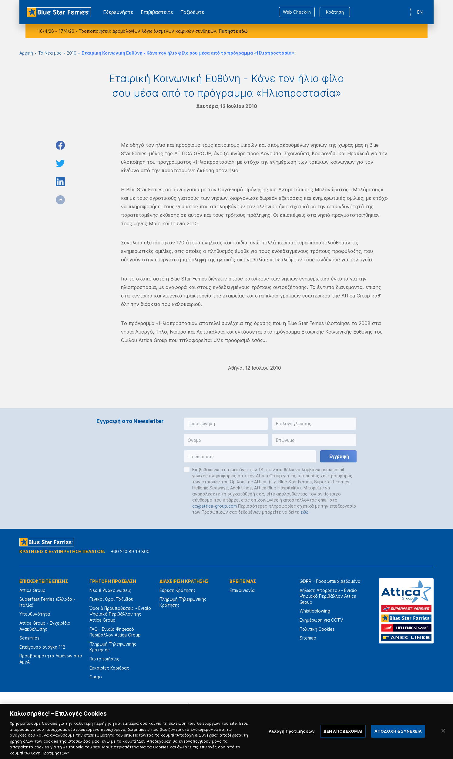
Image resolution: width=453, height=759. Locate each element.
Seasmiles (29, 637)
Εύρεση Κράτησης (177, 590)
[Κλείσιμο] (443, 738)
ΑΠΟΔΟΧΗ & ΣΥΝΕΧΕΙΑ (398, 739)
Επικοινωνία (242, 590)
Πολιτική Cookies (317, 629)
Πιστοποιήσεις (104, 658)
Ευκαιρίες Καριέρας (109, 667)
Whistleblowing (315, 610)
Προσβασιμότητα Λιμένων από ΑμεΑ (50, 658)
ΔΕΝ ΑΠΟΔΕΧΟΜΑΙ (343, 739)
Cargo (95, 676)
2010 (71, 52)
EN (420, 12)
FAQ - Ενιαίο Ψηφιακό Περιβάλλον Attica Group (115, 632)
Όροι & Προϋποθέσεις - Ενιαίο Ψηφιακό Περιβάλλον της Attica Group (120, 614)
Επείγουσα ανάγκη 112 (42, 647)
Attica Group (32, 590)
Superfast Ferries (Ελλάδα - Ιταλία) (47, 602)
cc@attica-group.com (214, 506)
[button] (226, 424)
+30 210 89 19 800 (130, 551)
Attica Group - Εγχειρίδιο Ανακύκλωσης (44, 626)
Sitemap (308, 637)
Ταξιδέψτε (192, 12)
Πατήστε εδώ (233, 31)
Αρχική (26, 52)
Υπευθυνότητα (34, 613)
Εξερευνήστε (118, 12)
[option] (159, 710)
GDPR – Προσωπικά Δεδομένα (330, 581)
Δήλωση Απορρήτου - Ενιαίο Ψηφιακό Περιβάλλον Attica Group (328, 596)
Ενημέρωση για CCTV (321, 620)
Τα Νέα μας (50, 52)
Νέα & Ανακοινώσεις (110, 590)
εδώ (304, 512)
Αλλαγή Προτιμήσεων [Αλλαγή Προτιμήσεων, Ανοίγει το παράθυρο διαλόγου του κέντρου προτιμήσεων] (292, 739)
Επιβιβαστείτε (157, 12)
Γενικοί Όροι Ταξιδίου (111, 599)
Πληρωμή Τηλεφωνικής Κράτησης (112, 647)
